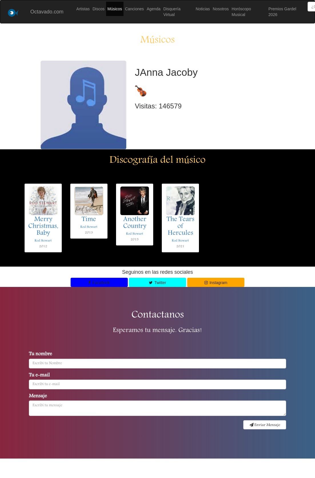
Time (89, 219)
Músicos (114, 9)
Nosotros (221, 9)
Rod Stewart (43, 241)
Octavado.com (46, 12)
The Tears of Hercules (180, 226)
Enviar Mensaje (265, 425)
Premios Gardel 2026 (282, 12)
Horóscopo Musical (241, 12)
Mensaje (38, 396)
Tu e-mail (39, 375)
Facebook (99, 282)
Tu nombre (40, 354)
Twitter (157, 282)
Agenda (153, 9)
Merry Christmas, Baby (43, 226)
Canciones (134, 9)
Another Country (134, 223)
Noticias (203, 9)
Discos (99, 9)
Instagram (216, 282)
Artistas (83, 9)
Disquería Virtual (172, 12)
